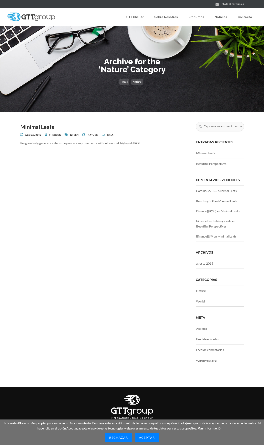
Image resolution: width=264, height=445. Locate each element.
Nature (137, 81)
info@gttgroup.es (232, 3)
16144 (107, 135)
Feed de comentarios (210, 350)
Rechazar (118, 437)
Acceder (201, 328)
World (200, 301)
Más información (209, 428)
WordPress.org (206, 360)
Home (124, 81)
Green (74, 134)
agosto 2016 (204, 263)
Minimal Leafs (37, 126)
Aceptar (147, 437)
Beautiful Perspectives (211, 163)
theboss (53, 135)
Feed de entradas (207, 339)
